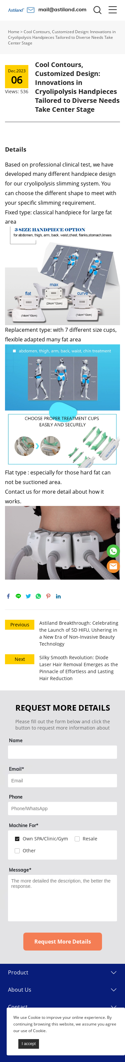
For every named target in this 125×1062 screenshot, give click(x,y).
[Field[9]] (62, 780)
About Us (19, 989)
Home (13, 32)
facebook (8, 596)
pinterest (48, 596)
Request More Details (62, 941)
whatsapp (38, 596)
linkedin (58, 596)
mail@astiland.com (62, 9)
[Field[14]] (62, 808)
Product (18, 972)
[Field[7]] (62, 752)
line (18, 596)
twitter (28, 596)
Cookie (34, 1017)
